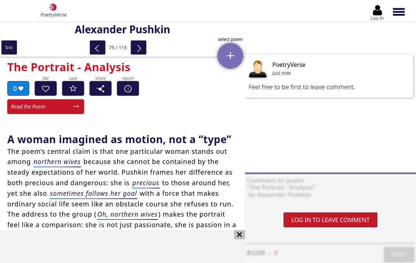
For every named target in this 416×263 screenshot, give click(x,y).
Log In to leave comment (330, 220)
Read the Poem (28, 106)
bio (9, 47)
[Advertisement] (115, 246)
